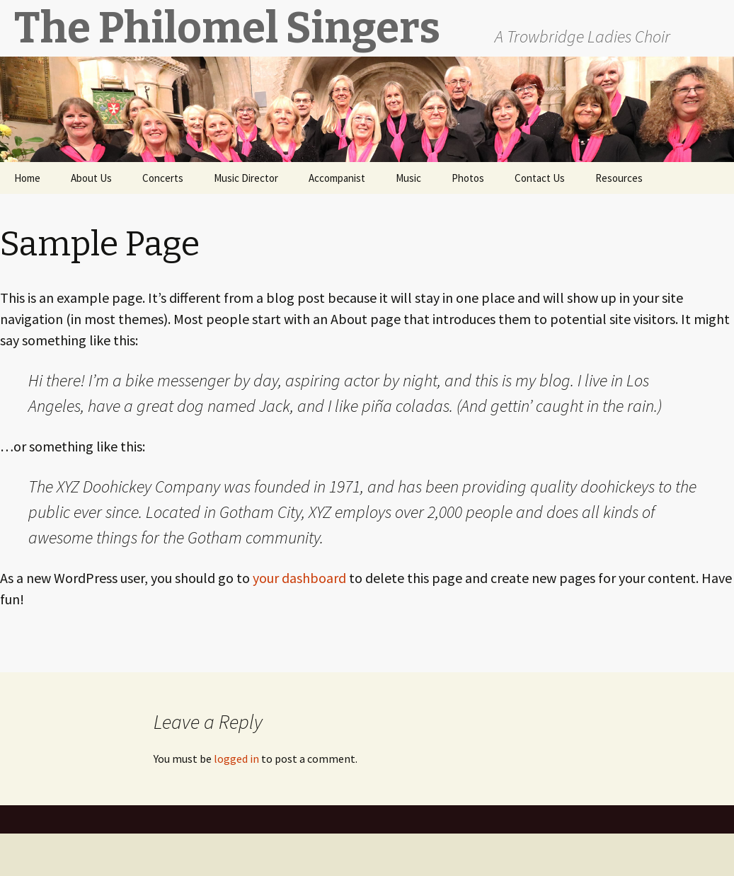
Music (408, 178)
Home (27, 178)
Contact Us (540, 178)
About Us (91, 178)
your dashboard (299, 578)
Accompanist (337, 178)
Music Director (246, 178)
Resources (619, 178)
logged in (236, 758)
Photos (468, 178)
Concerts (162, 178)
